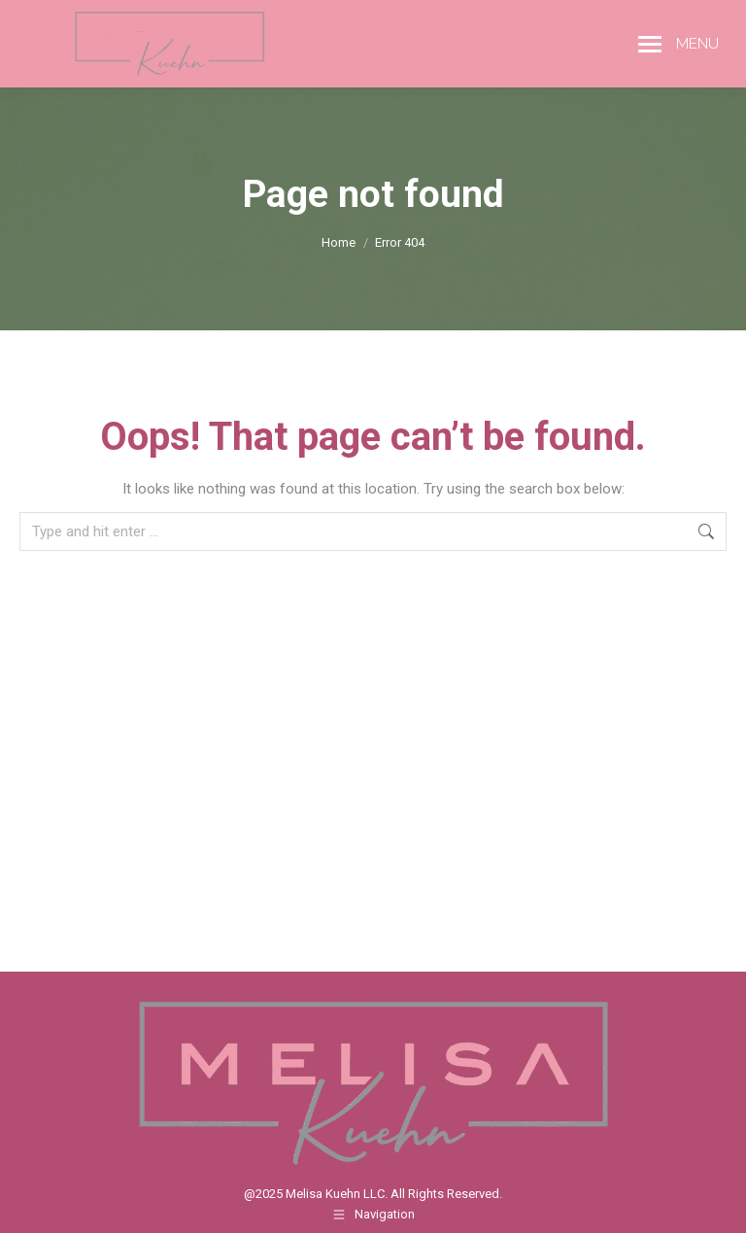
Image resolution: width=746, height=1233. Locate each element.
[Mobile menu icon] (678, 43)
